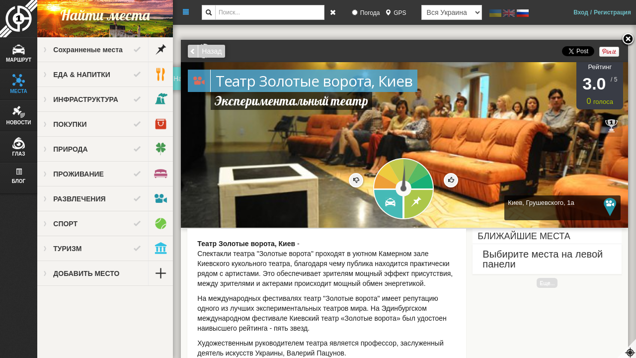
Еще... (547, 283)
